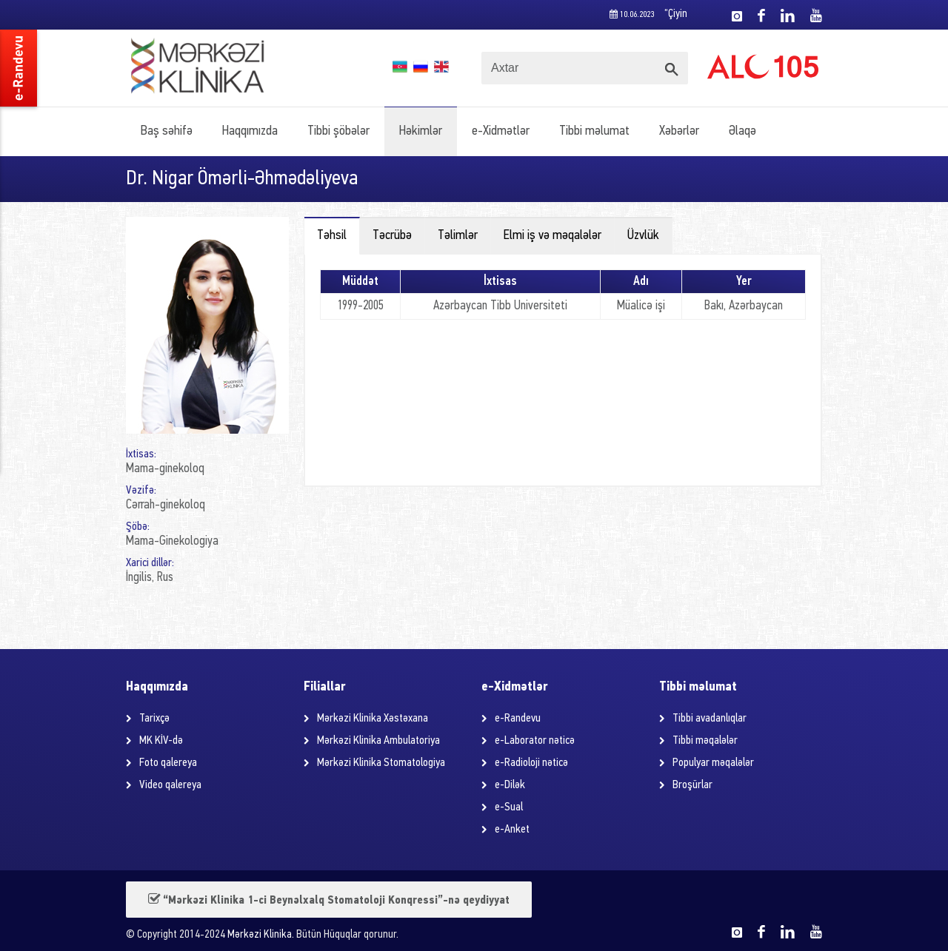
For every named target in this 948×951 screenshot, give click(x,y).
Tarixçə (154, 719)
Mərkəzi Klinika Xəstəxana (372, 719)
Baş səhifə (167, 131)
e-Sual (509, 807)
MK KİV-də (161, 741)
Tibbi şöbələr (338, 131)
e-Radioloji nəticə (531, 763)
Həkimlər (420, 131)
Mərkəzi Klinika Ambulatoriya (378, 741)
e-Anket (512, 830)
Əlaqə (742, 131)
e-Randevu (518, 719)
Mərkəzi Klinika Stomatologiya (381, 763)
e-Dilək (510, 785)
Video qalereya (170, 785)
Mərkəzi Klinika (259, 935)
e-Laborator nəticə (535, 741)
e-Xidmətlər (501, 131)
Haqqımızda (250, 131)
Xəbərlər (679, 131)
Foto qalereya (168, 763)
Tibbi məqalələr (705, 741)
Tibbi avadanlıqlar (709, 719)
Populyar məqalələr (713, 763)
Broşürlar (692, 785)
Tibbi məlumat (594, 131)
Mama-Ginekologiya (172, 541)
